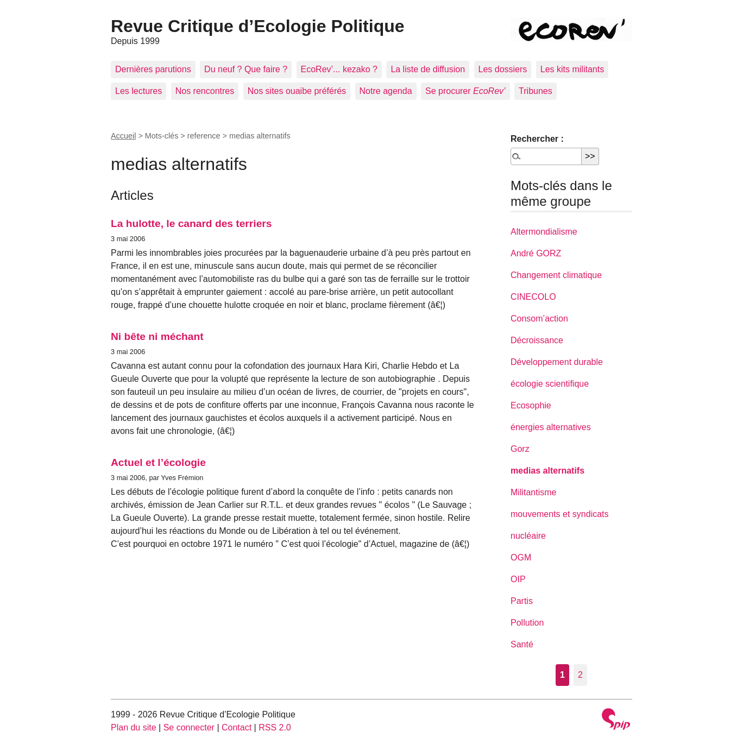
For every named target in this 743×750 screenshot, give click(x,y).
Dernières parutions (153, 69)
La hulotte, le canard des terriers (191, 223)
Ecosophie (531, 405)
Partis (522, 601)
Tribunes (535, 91)
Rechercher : (537, 138)
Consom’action (539, 318)
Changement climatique (556, 275)
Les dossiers (502, 69)
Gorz (520, 448)
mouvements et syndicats (560, 514)
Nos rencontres (205, 91)
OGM (521, 557)
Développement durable (557, 362)
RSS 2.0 (275, 727)
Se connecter (189, 727)
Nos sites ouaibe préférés (297, 91)
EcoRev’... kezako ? (339, 69)
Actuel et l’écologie (158, 462)
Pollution (527, 622)
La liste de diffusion (428, 69)
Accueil (123, 135)
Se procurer (465, 91)
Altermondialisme (544, 231)
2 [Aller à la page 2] (580, 674)
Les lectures (138, 91)
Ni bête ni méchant (157, 336)
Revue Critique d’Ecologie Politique (258, 26)
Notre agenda (386, 91)
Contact (236, 727)
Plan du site (133, 727)
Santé (522, 644)
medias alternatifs (547, 470)
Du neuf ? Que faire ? (245, 69)
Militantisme (533, 492)
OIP (518, 579)
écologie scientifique (550, 383)
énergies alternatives (551, 427)
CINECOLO (533, 296)
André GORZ (536, 253)
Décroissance (537, 340)
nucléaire (528, 535)
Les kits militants (572, 69)
